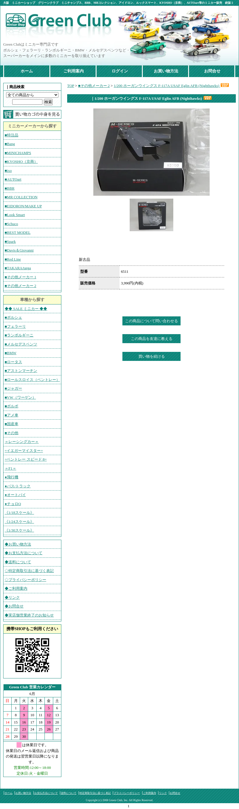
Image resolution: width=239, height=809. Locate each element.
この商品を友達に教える (151, 338)
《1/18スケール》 (19, 512)
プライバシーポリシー (127, 793)
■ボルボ (11, 406)
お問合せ (212, 71)
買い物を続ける (151, 356)
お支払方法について (46, 793)
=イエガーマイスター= (24, 450)
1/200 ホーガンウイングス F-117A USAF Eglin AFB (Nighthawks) (171, 85)
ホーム (27, 71)
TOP (70, 85)
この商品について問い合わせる (151, 321)
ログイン (120, 71)
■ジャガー (13, 388)
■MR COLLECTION (21, 197)
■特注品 (11, 135)
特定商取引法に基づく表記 (95, 793)
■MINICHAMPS (18, 153)
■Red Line (13, 259)
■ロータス (13, 362)
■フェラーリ (15, 326)
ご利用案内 (73, 71)
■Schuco (11, 224)
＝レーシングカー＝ (22, 441)
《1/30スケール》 (19, 530)
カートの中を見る (32, 114)
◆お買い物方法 (18, 544)
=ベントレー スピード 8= (26, 459)
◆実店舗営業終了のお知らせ (29, 615)
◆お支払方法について (23, 553)
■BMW (10, 353)
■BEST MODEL (18, 232)
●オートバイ (15, 495)
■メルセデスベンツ (21, 344)
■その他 (11, 433)
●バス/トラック (18, 486)
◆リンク (12, 597)
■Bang (10, 144)
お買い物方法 (166, 71)
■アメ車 (11, 415)
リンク (163, 793)
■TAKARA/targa (18, 268)
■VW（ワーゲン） (20, 397)
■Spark (10, 241)
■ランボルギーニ (19, 335)
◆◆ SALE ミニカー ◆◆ (26, 309)
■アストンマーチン (21, 370)
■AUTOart (13, 179)
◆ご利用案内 (16, 588)
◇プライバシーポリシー (25, 580)
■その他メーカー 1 (20, 277)
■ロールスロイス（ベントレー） (32, 379)
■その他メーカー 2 (20, 286)
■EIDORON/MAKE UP (23, 206)
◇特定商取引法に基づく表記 (29, 571)
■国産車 (11, 424)
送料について (68, 793)
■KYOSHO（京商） (21, 161)
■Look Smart (15, 215)
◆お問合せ (14, 606)
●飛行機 (11, 477)
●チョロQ (13, 504)
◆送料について (18, 562)
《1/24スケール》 (19, 521)
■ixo (8, 170)
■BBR (10, 188)
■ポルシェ (13, 317)
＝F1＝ (10, 468)
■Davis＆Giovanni (19, 250)
